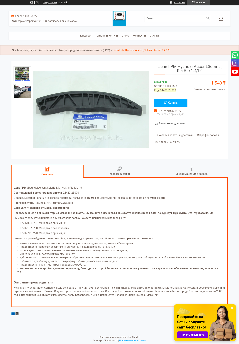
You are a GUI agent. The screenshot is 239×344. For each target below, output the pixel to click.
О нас (125, 35)
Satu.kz (136, 337)
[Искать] (208, 18)
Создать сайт (50, 2)
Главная (85, 35)
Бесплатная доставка (172, 123)
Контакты (139, 35)
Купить (173, 102)
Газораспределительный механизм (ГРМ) (84, 50)
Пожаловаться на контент (133, 340)
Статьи (154, 35)
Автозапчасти (47, 50)
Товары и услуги (106, 35)
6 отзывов (179, 2)
